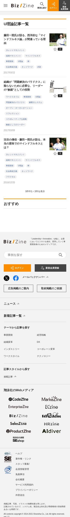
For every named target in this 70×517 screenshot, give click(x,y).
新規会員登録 (50, 268)
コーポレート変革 (46, 349)
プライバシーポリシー (26, 488)
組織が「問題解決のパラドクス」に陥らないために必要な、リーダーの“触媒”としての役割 (25, 85)
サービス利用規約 (24, 483)
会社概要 (19, 477)
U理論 (20, 61)
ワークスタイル (12, 97)
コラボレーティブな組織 (16, 119)
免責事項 (19, 472)
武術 (39, 67)
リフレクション (12, 113)
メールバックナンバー (35, 277)
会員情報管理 (22, 467)
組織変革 (8, 342)
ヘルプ (18, 451)
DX (38, 342)
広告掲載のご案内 (18, 288)
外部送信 (19, 493)
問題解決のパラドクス (15, 102)
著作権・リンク (23, 457)
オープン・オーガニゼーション (19, 108)
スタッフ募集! (22, 462)
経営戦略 (41, 335)
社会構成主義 (11, 67)
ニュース (12, 304)
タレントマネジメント (15, 50)
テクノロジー (43, 356)
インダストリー (11, 349)
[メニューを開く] (5, 5)
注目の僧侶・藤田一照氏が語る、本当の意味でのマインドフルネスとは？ (25, 143)
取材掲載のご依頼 (51, 288)
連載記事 (10, 376)
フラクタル (10, 177)
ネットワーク (27, 67)
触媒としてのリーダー (15, 125)
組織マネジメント (13, 56)
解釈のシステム (35, 102)
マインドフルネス (32, 56)
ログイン (17, 268)
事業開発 (9, 61)
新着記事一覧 (15, 316)
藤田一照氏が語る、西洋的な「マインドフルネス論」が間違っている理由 (25, 39)
